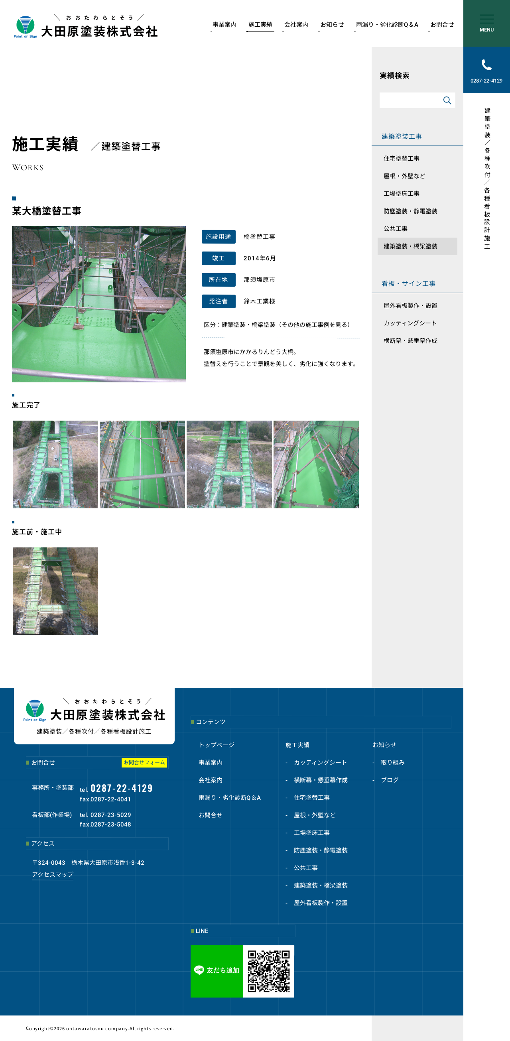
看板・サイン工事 (409, 283)
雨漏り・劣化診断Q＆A (386, 26)
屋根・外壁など (404, 176)
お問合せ (441, 26)
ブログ (390, 780)
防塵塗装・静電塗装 (410, 211)
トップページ (216, 745)
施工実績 (259, 26)
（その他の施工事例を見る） (314, 325)
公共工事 (396, 228)
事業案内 (223, 26)
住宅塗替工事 (401, 158)
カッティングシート (410, 323)
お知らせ (331, 26)
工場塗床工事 (401, 193)
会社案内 (295, 26)
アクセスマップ (52, 874)
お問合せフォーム (144, 762)
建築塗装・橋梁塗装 (410, 246)
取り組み (393, 762)
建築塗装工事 (402, 136)
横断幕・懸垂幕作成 (410, 340)
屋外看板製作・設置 (410, 305)
